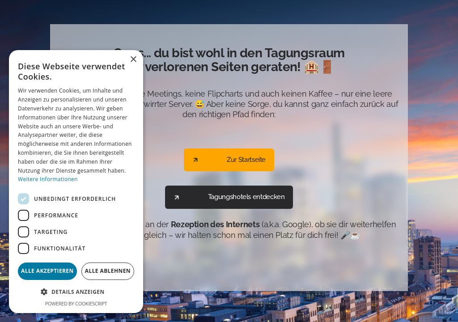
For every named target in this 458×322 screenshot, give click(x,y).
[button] (76, 292)
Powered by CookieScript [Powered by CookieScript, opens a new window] (76, 303)
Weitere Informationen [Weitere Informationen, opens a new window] (48, 179)
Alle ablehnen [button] (108, 271)
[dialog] (76, 181)
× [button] (133, 59)
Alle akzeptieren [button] (47, 271)
